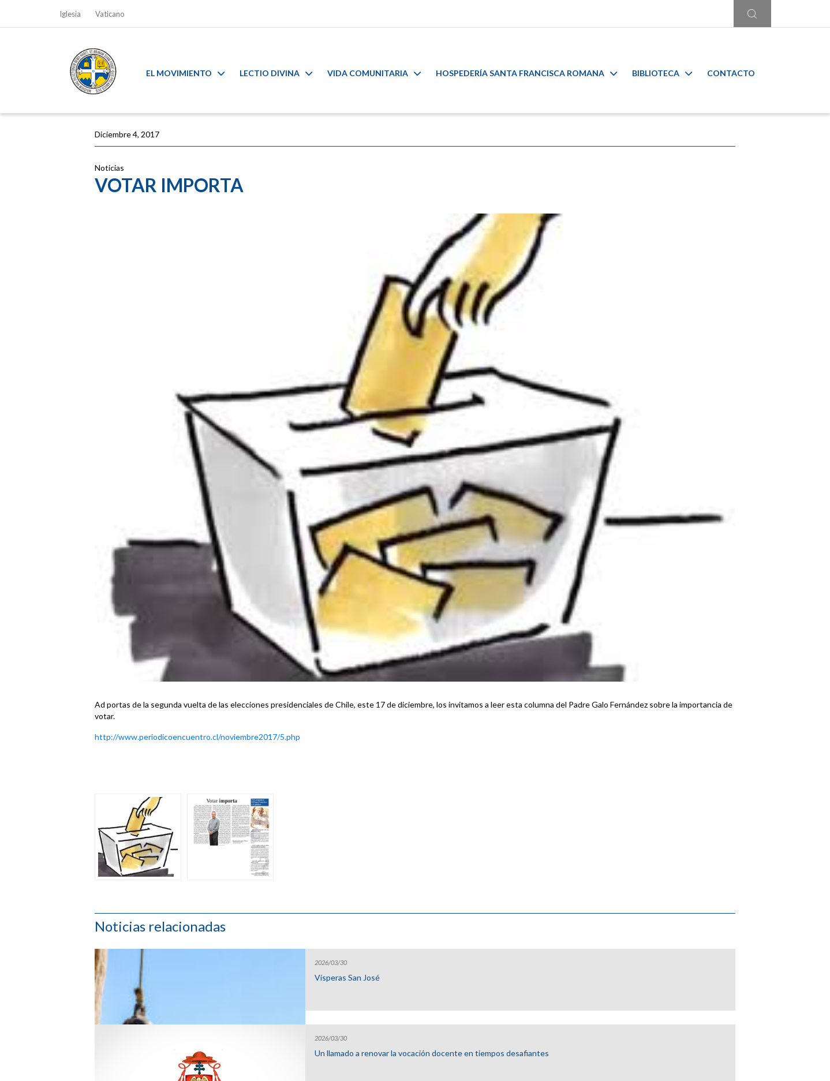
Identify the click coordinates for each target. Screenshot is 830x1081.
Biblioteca (671, 71)
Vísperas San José (639, 210)
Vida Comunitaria (382, 71)
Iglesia (70, 13)
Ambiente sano (684, 857)
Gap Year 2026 (633, 361)
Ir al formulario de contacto (263, 990)
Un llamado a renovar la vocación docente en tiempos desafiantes (665, 291)
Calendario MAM (325, 857)
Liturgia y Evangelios (145, 857)
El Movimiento (194, 71)
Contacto (740, 71)
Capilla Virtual (504, 857)
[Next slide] (772, 841)
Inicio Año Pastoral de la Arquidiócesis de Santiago (654, 442)
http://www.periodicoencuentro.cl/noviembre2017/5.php (197, 550)
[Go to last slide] (57, 841)
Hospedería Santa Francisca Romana (535, 71)
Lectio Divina (284, 71)
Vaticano (110, 13)
